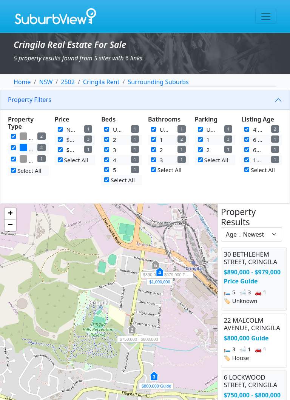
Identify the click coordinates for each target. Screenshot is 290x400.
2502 (68, 82)
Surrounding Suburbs (158, 82)
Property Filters (29, 99)
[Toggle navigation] (265, 16)
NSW (45, 82)
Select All (26, 170)
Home (22, 82)
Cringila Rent (101, 82)
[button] (154, 380)
